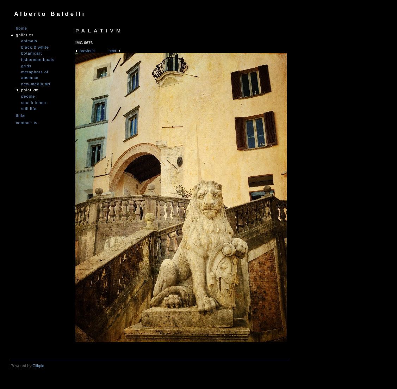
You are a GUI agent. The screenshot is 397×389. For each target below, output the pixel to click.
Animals (29, 41)
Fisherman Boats (38, 59)
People (28, 96)
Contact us (26, 123)
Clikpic (38, 366)
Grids (26, 66)
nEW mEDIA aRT (35, 84)
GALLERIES (25, 35)
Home (21, 28)
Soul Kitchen (33, 103)
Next (112, 51)
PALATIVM (30, 90)
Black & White (35, 47)
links (20, 116)
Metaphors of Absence (34, 75)
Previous (87, 51)
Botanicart (31, 53)
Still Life (29, 109)
